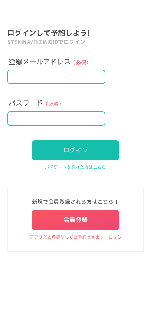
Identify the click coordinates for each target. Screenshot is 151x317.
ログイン (75, 150)
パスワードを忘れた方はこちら (75, 167)
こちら (114, 237)
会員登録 (75, 219)
